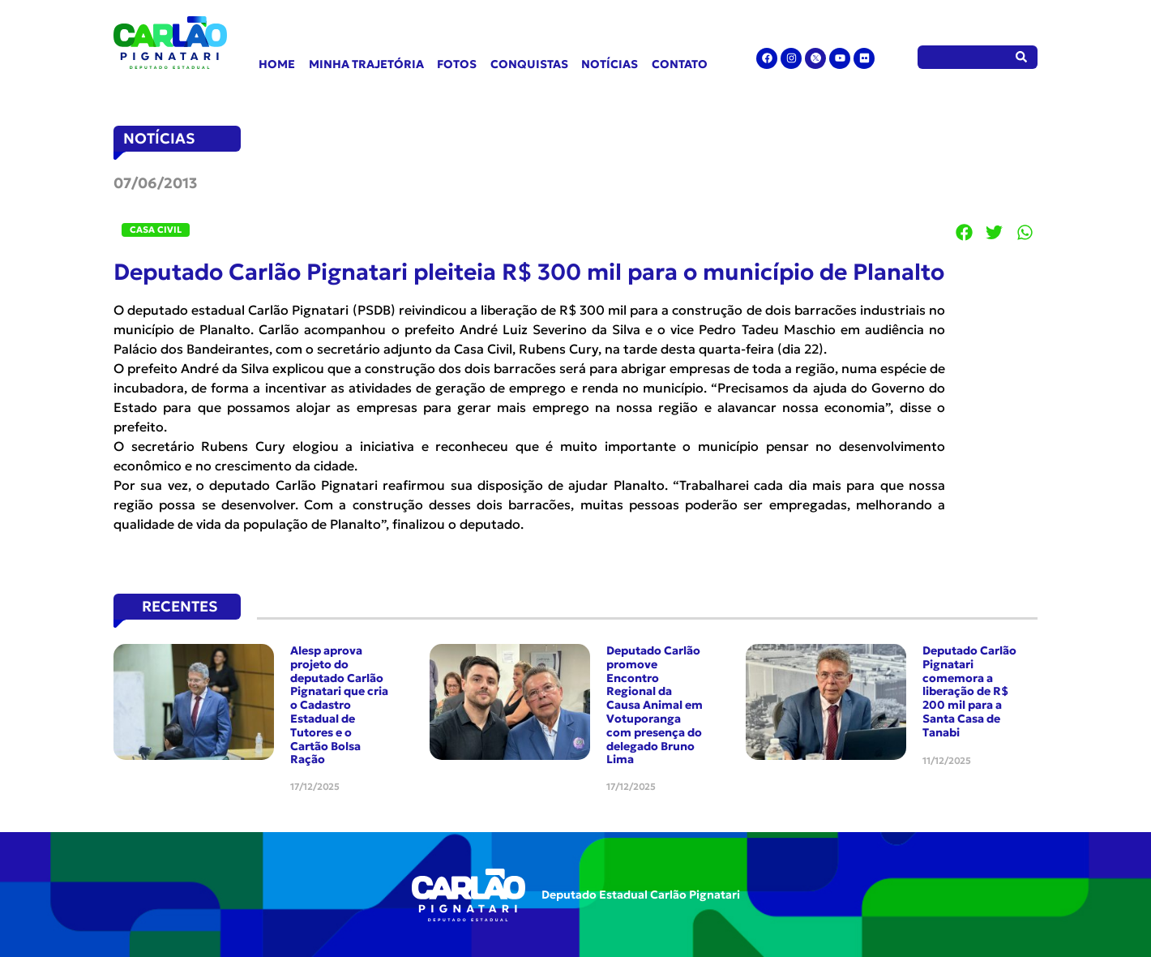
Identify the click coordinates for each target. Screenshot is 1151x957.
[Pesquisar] (1021, 57)
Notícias (609, 64)
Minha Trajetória (366, 64)
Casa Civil (156, 229)
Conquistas (529, 64)
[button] (965, 232)
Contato (680, 64)
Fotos (457, 64)
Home (277, 64)
